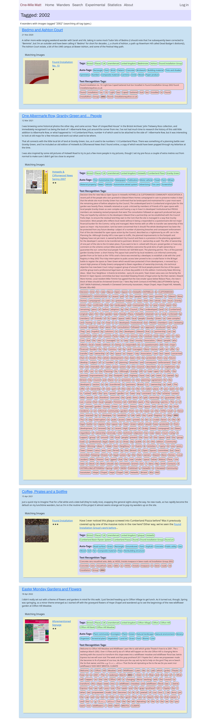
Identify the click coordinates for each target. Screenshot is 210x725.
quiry (162, 446)
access (122, 419)
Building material (155, 70)
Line (153, 638)
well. (170, 384)
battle (89, 424)
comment (146, 393)
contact (175, 393)
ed (120, 349)
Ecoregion (115, 634)
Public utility (170, 546)
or (127, 393)
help (112, 697)
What (179, 675)
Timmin (99, 459)
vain (108, 300)
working (147, 679)
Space (124, 291)
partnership (160, 331)
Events (139, 446)
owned (170, 375)
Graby (145, 428)
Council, (134, 309)
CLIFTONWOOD (166, 291)
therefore (104, 397)
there (110, 380)
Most (159, 340)
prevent (133, 437)
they (162, 336)
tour (160, 692)
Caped (125, 92)
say (98, 322)
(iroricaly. (112, 432)
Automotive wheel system (125, 184)
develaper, (107, 415)
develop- (84, 362)
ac (122, 565)
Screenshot (167, 184)
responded (131, 344)
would (89, 397)
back (147, 410)
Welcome (84, 670)
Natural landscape (145, 634)
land (161, 309)
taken (148, 388)
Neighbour (125, 446)
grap (142, 688)
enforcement (164, 362)
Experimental (95, 5)
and (129, 305)
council (168, 679)
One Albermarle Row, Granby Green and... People (62, 116)
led (102, 697)
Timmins (118, 402)
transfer (83, 353)
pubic (114, 419)
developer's (85, 384)
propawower (98, 692)
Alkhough (124, 371)
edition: (160, 441)
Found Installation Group (170, 63)
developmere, (86, 428)
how (108, 322)
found (83, 92)
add (153, 670)
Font (107, 70)
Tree (120, 550)
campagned (163, 428)
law (166, 683)
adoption (115, 309)
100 (111, 437)
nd (170, 565)
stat (113, 688)
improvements (96, 375)
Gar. (141, 463)
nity (137, 353)
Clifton (155, 622)
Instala (136, 565)
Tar (94, 550)
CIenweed (160, 468)
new (103, 291)
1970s (163, 410)
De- (116, 371)
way (126, 340)
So (161, 697)
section (96, 384)
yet (152, 375)
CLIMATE (135, 705)
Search (77, 5)
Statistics (114, 5)
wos (103, 450)
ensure (134, 336)
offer (172, 349)
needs (98, 344)
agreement (157, 380)
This (140, 406)
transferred (115, 384)
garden (108, 314)
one (108, 388)
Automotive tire (106, 180)
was (116, 314)
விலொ (111, 701)
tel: (125, 402)
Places (98, 63)
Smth (163, 463)
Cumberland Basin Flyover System (95, 539)
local (134, 318)
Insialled (155, 92)
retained (149, 314)
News (100, 184)
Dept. (122, 336)
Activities (151, 446)
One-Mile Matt (30, 5)
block (91, 463)
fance (180, 410)
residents (84, 410)
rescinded (84, 455)
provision (126, 380)
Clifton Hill (165, 622)
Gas (180, 546)
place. (156, 388)
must (170, 300)
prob (129, 397)
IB (178, 419)
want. (141, 402)
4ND (157, 472)
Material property (88, 184)
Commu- (113, 349)
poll (122, 296)
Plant (124, 634)
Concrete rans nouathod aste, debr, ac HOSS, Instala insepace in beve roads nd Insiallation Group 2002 (126, 561)
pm (179, 692)
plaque (141, 535)
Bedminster (143, 63)
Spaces (153, 450)
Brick (113, 70)
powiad (143, 692)
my (97, 697)
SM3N (123, 468)
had (154, 406)
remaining (85, 309)
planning (124, 362)
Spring (109, 468)
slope (99, 683)
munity (139, 340)
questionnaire (151, 344)
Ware (180, 296)
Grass (110, 546)
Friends (98, 318)
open (114, 318)
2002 (103, 96)
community (113, 410)
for (97, 291)
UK (104, 63)
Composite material (110, 74)
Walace (162, 459)
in (161, 92)
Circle (133, 74)
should (92, 357)
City (90, 380)
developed (124, 322)
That (118, 701)
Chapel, (104, 472)
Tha (82, 419)
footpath (118, 375)
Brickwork (141, 70)
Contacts (172, 463)
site (164, 300)
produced (160, 327)
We (143, 670)
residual (148, 336)
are (170, 322)
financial (84, 349)
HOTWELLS (148, 291)
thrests (104, 455)
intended (95, 366)
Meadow (112, 670)
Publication (133, 180)
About (128, 5)
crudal (156, 419)
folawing (95, 455)
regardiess (85, 432)
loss (146, 437)
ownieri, (147, 455)
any (165, 357)
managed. (137, 349)
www (106, 683)
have (142, 375)
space (121, 318)
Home (49, 5)
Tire (95, 180)
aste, (110, 565)
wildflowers (98, 705)
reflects (83, 344)
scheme (166, 393)
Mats (102, 463)
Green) (153, 428)
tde (132, 415)
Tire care (156, 184)
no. (101, 92)
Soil (89, 550)
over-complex (173, 318)
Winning (91, 446)
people (138, 296)
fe (133, 692)
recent (115, 296)
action (123, 366)
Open (117, 291)
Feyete (167, 688)
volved (88, 393)
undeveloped (151, 309)
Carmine (125, 74)
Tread (157, 180)
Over (139, 675)
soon (106, 688)
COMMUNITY (86, 296)
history (133, 406)
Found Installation (62, 520)
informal (102, 410)
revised (83, 327)
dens (151, 463)
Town (126, 424)
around (104, 437)
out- (82, 402)
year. (175, 327)
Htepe (95, 472)
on (154, 393)
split (145, 397)
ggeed (113, 459)
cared (160, 406)
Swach (150, 697)
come (88, 402)
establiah (122, 415)
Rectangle (98, 70)
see (91, 353)
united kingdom (128, 63)
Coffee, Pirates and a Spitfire (44, 492)
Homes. (171, 455)
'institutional (136, 322)
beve (157, 565)
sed (92, 697)
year (156, 305)
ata (166, 675)
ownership (99, 353)
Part (174, 362)
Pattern (120, 70)
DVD (110, 705)
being (118, 344)
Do (171, 701)
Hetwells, (135, 472)
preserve (120, 300)
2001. (96, 675)
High (125, 428)
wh (133, 701)
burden (93, 349)
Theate (175, 670)
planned (84, 375)
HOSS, (128, 565)
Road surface (99, 546)
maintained (138, 305)
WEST (116, 705)
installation (93, 92)
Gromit (134, 463)
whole (157, 300)
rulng (172, 432)
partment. (130, 384)
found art (169, 539)
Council (107, 336)
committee (163, 450)
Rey (156, 463)
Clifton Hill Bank (87, 627)
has (89, 305)
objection (138, 432)
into (112, 683)
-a (120, 406)
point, (179, 446)
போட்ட (102, 701)
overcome (114, 397)
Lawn (137, 670)
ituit (142, 92)
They (82, 331)
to (165, 296)
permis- (164, 402)
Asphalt (149, 546)
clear (139, 300)
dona (174, 692)
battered (134, 92)
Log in (184, 5)
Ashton (154, 63)
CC (139, 450)
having (89, 322)
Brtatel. (144, 472)
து (95, 701)
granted (158, 296)
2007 (116, 468)
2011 (159, 688)
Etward (156, 455)
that (146, 300)
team (111, 441)
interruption (99, 419)
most (162, 305)
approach (150, 327)
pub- (165, 314)
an (142, 327)
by (122, 309)
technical (128, 432)
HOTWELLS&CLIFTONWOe (92, 468)
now (150, 371)
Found (167, 92)
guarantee (170, 397)
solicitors (109, 331)
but (145, 322)
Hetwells (146, 468)
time (92, 291)
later (129, 419)
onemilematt (113, 63)
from (160, 357)
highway (134, 375)
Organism (84, 638)
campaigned (94, 300)
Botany (179, 634)
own (168, 336)
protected (151, 357)
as (156, 314)
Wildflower (128, 670)
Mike (82, 397)
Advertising (144, 184)
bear (177, 450)
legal (82, 424)
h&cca (110, 291)
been (132, 357)
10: (106, 92)
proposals (93, 327)
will (81, 679)
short (125, 406)
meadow (135, 683)
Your (116, 446)
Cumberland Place (156, 173)
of (127, 296)
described (150, 366)
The (141, 309)
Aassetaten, (85, 472)
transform (84, 683)
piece (94, 309)
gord (128, 697)
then (139, 455)
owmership (156, 384)
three (125, 441)
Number (95, 74)
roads (163, 565)
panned (88, 406)
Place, (130, 314)
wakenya (114, 675)
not (166, 344)
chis (119, 432)
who (145, 296)
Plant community (101, 634)
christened (124, 463)
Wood (141, 74)
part (114, 388)
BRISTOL (125, 705)
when (82, 692)
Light (112, 92)
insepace (145, 565)
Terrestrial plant (98, 638)
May (169, 415)
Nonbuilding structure (134, 550)
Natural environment (164, 634)
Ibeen (177, 428)
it (134, 300)
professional (95, 441)
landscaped (120, 305)
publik (138, 441)
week (124, 688)
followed (135, 327)
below (154, 459)
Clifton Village (144, 622)
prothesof (150, 688)
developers (130, 331)
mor (89, 705)
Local (179, 455)
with (128, 318)
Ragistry (158, 415)
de (168, 692)
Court (165, 432)
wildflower (124, 683)
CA (143, 388)
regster (101, 424)
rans (92, 565)
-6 (132, 446)
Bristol (90, 63)
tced (82, 441)
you (166, 388)
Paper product (152, 74)
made (108, 692)
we (96, 688)
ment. (159, 375)
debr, (116, 565)
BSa (151, 472)
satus (97, 450)
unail (170, 410)
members (84, 318)
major (172, 344)
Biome (146, 638)
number (109, 362)
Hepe (112, 472)
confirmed (98, 305)
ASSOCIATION (100, 296)
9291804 (132, 402)
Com (82, 340)
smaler (139, 459)
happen (88, 679)
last (168, 327)
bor (147, 92)
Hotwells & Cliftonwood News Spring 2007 (62, 175)
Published (132, 468)
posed (112, 393)
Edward (172, 296)
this (153, 441)
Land (150, 415)
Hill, (126, 472)
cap (87, 697)
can (169, 331)
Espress (83, 688)
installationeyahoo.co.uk (126, 96)
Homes (83, 300)
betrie (175, 683)
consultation (123, 327)
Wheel (171, 180)
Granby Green (173, 173)
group (92, 437)
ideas (99, 446)
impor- (130, 353)
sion (151, 296)
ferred (116, 450)
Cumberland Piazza (122, 539)
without (106, 344)
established (85, 336)
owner (173, 697)
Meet (109, 446)
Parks (115, 336)
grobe (167, 670)
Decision (84, 291)
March (122, 675)
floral (160, 683)
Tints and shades (173, 70)
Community (171, 441)
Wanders (63, 5)
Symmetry (84, 74)
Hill (140, 371)
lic (109, 318)
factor (163, 419)
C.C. (147, 384)
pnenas (133, 428)
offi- (86, 371)
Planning (108, 371)
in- (81, 393)
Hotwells (142, 173)
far (141, 410)
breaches (134, 362)
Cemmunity (172, 468)
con (109, 450)
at (117, 441)
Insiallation (85, 570)
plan (91, 314)
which (140, 424)
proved (136, 419)
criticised (173, 314)
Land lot (123, 638)
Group (96, 96)
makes (129, 300)
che (176, 459)
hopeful (95, 331)
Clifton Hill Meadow (106, 627)
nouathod (101, 565)
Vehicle (108, 184)
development (117, 357)
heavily (123, 314)
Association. (149, 340)
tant (156, 353)
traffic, (168, 371)
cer (91, 371)
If (161, 388)
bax (118, 92)
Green (83, 305)
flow (151, 675)
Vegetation (113, 638)
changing (130, 679)
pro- (106, 393)
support (83, 437)
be (112, 305)
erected (89, 415)
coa (154, 692)
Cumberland (175, 309)
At (168, 446)
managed (111, 340)
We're (139, 679)
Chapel (119, 472)
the (131, 296)
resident (84, 459)
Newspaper (120, 180)
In (148, 441)
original (83, 314)
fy (162, 675)
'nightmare (170, 366)
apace (147, 406)
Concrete (130, 70)
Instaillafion (85, 96)
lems (135, 397)
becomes (122, 692)
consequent (151, 362)
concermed (177, 353)
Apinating (141, 701)
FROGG (153, 322)
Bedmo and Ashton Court (42, 30)
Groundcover (132, 546)
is (116, 322)
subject (93, 362)
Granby (178, 300)
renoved (102, 428)
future (172, 357)
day (90, 419)
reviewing (178, 322)
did (161, 344)
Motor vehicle (146, 180)
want (168, 305)
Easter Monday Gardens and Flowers (51, 589)
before (105, 309)
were (108, 327)
